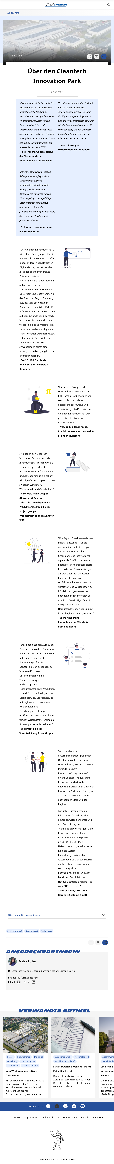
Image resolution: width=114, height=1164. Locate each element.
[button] (109, 4)
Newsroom (13, 12)
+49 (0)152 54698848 (27, 977)
